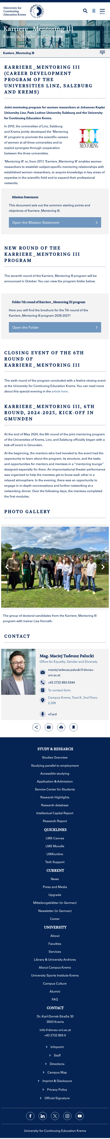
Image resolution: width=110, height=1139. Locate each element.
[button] (72, 714)
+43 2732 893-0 (55, 1035)
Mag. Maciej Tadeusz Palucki (67, 656)
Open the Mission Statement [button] (55, 222)
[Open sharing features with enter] (36, 727)
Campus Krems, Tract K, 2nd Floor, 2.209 (69, 700)
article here (60, 391)
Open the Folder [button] (55, 327)
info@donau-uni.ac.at (55, 1030)
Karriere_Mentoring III (52, 54)
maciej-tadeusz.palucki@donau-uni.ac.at (67, 672)
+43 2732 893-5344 (57, 682)
